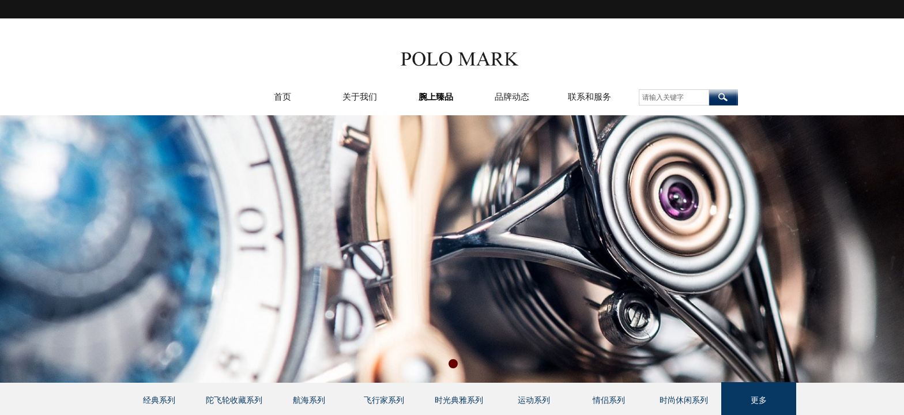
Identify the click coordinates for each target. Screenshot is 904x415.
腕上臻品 (436, 97)
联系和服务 (589, 97)
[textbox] (674, 97)
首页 (282, 97)
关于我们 (359, 97)
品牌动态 (512, 97)
